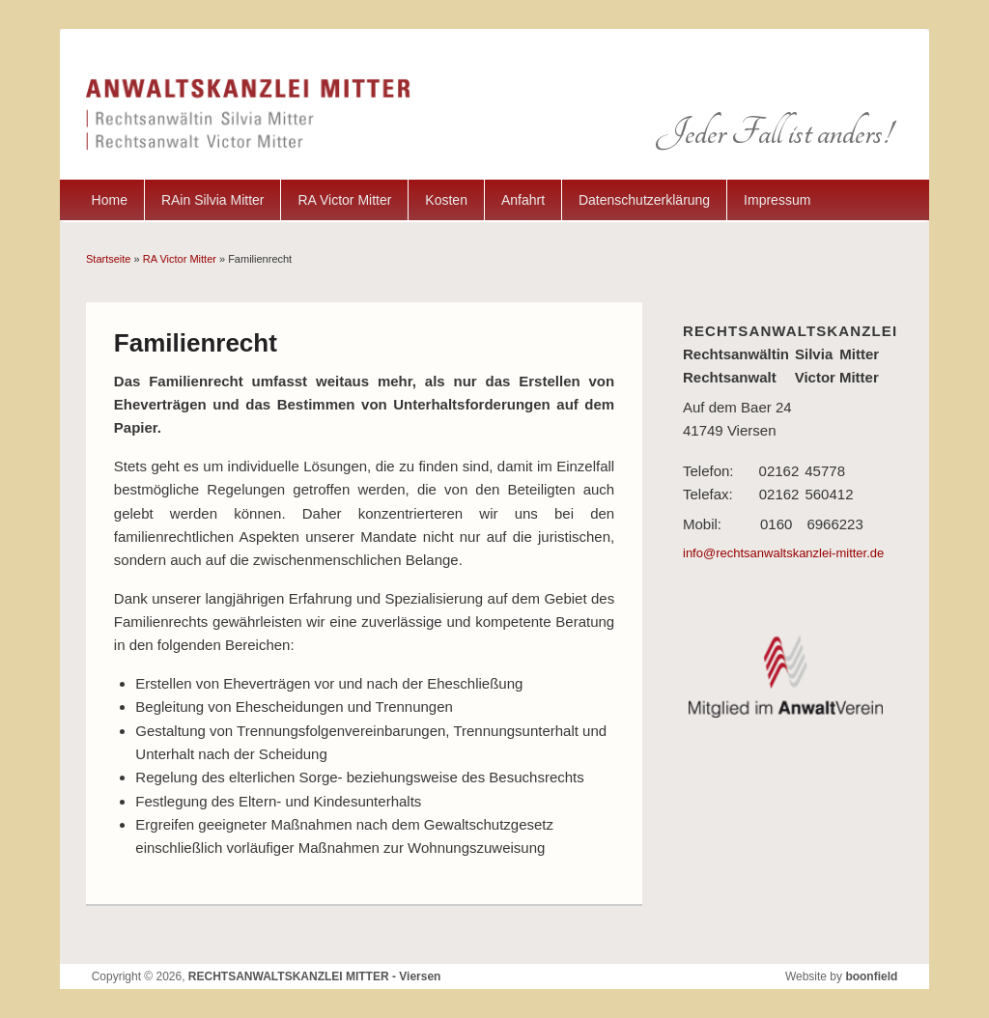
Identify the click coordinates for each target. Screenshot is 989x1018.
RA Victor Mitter (344, 200)
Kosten (446, 200)
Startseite (108, 259)
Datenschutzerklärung (644, 200)
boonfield (871, 976)
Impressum (777, 200)
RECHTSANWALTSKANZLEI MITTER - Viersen (314, 976)
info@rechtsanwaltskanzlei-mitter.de (783, 553)
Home (109, 200)
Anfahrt (523, 200)
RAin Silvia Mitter (213, 200)
